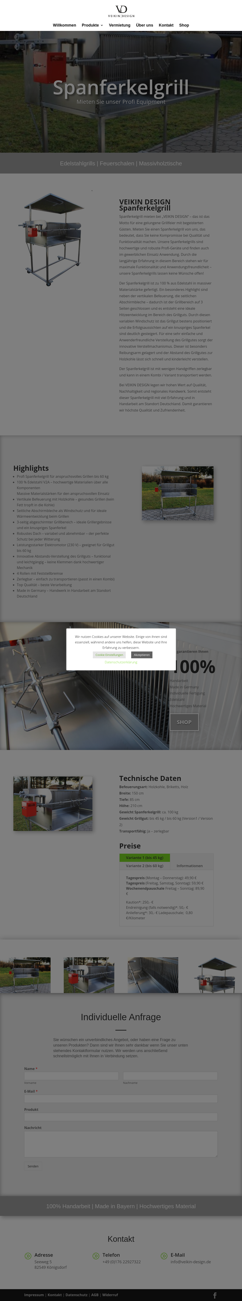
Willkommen (64, 25)
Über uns (144, 25)
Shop (184, 25)
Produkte (90, 25)
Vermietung (119, 25)
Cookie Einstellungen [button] (109, 655)
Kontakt (166, 25)
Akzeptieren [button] (142, 655)
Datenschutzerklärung (121, 662)
